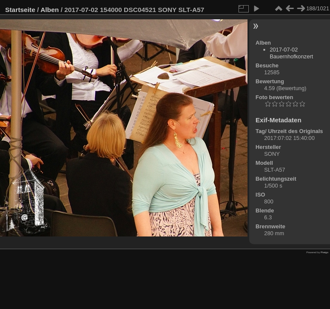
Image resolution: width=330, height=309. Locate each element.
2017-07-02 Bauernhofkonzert (291, 53)
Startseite (20, 9)
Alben (49, 9)
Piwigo (324, 252)
